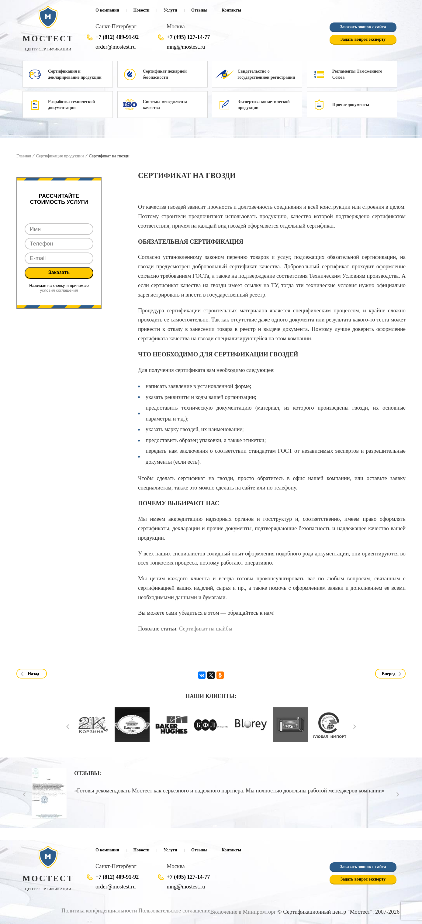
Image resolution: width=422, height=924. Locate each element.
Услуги (170, 10)
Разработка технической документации (71, 104)
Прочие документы (350, 104)
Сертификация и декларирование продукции (75, 74)
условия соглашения (59, 290)
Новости (141, 10)
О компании (107, 10)
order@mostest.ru (115, 47)
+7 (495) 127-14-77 (188, 37)
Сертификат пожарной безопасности (165, 74)
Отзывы (199, 10)
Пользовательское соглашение (174, 911)
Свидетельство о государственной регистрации (266, 74)
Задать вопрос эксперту (363, 39)
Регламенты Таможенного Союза (357, 74)
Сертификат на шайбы (205, 629)
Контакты (231, 10)
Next (354, 726)
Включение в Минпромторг (244, 912)
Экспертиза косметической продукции (263, 104)
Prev (67, 726)
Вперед (389, 674)
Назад (33, 674)
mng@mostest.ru (186, 47)
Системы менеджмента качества (165, 104)
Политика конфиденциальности (99, 911)
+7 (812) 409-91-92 (117, 37)
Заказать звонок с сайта (363, 27)
